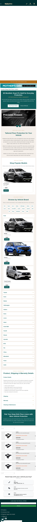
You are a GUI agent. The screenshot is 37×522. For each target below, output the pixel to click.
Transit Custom (7, 281)
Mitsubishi (18, 211)
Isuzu (4, 296)
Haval (9, 208)
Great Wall (14, 208)
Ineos (4, 313)
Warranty (5, 400)
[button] (1, 4)
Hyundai (28, 208)
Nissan (23, 208)
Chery (13, 211)
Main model (5, 185)
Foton (23, 211)
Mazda (5, 301)
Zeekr (27, 211)
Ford (4, 215)
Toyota (5, 292)
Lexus (5, 208)
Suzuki (19, 208)
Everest (5, 257)
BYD (32, 208)
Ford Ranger (6, 183)
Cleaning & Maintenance (9, 404)
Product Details (7, 377)
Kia (9, 211)
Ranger (5, 233)
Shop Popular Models (13, 105)
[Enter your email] (18, 503)
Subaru (5, 309)
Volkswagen (6, 305)
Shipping (5, 396)
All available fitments (7, 234)
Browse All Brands (24, 105)
